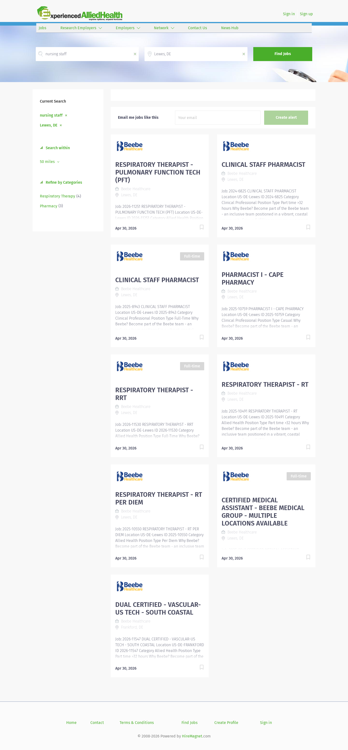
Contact (97, 722)
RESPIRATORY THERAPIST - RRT (154, 394)
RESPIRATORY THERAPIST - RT (265, 384)
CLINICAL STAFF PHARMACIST (263, 164)
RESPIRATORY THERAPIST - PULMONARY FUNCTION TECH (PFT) (157, 172)
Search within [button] (57, 148)
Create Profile (226, 722)
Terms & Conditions (137, 722)
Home (71, 722)
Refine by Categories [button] (63, 182)
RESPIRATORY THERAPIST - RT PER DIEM (158, 498)
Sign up (306, 14)
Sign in (289, 14)
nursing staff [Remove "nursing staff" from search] (51, 115)
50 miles (48, 161)
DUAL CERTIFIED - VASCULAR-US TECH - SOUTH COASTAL (158, 608)
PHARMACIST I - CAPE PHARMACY (252, 278)
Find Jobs (283, 53)
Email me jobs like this (138, 117)
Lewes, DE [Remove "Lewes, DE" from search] (48, 125)
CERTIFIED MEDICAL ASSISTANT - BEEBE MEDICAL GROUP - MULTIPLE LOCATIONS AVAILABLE (263, 511)
